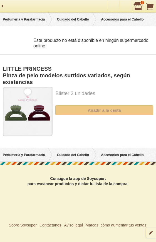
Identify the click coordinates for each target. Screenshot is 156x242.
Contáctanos (50, 225)
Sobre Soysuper (23, 225)
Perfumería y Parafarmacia (24, 19)
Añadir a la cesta (104, 110)
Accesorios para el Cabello (122, 19)
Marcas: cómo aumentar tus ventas (116, 225)
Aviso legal (73, 225)
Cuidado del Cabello (73, 19)
